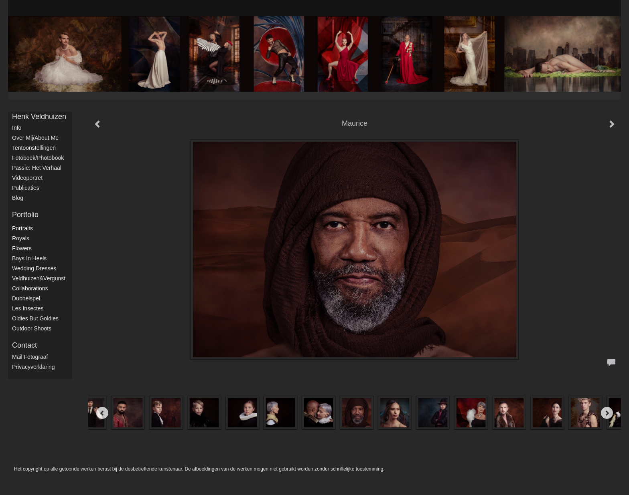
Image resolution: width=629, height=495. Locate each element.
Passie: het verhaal (36, 168)
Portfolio (25, 215)
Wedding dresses (34, 268)
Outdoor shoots (31, 328)
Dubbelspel (26, 298)
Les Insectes (28, 308)
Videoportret (27, 178)
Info (16, 128)
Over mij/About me (35, 138)
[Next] (607, 413)
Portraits (22, 228)
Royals (20, 238)
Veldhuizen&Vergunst (38, 278)
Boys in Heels (29, 258)
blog (17, 198)
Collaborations (30, 288)
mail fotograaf (30, 357)
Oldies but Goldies (35, 318)
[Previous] (102, 413)
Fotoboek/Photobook (38, 158)
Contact (24, 345)
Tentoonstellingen (34, 148)
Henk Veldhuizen (39, 117)
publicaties (25, 188)
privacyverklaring (33, 367)
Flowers (22, 248)
